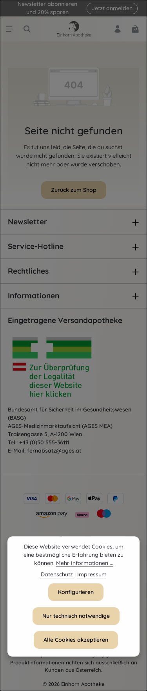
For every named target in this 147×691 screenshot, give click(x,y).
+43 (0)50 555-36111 (44, 442)
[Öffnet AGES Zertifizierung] (66, 369)
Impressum (92, 577)
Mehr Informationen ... (84, 565)
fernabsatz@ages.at (54, 450)
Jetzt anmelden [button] (112, 8)
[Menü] (10, 29)
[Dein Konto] (117, 29)
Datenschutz (57, 577)
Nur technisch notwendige (76, 618)
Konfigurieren (76, 594)
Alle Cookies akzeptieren (76, 642)
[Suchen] (27, 29)
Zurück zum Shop (73, 189)
